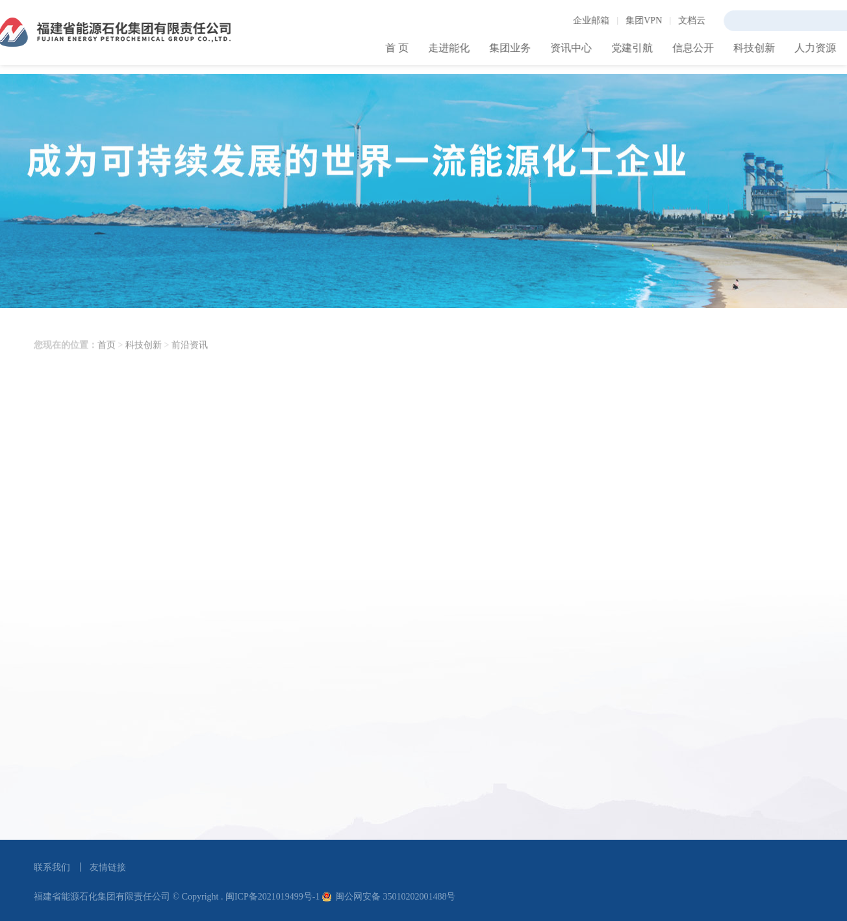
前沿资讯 (189, 362)
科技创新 (143, 362)
